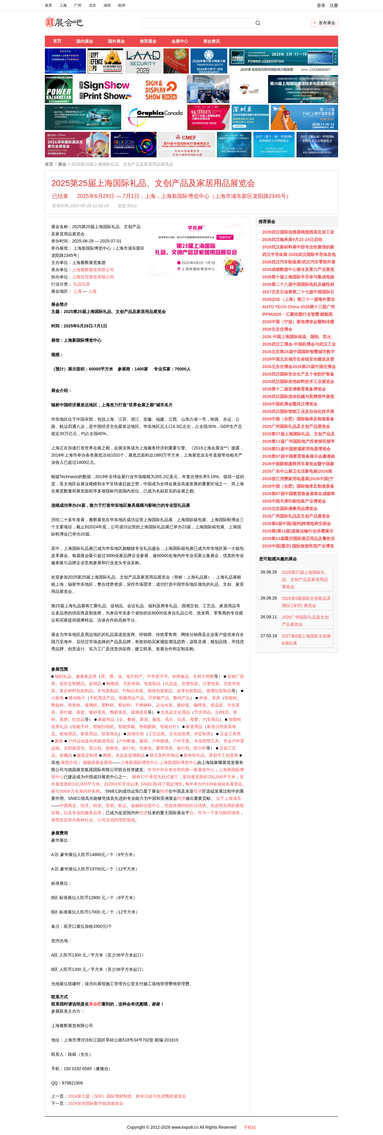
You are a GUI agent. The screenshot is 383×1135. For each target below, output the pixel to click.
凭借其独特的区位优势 (185, 805)
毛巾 (169, 719)
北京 (92, 5)
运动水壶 (164, 705)
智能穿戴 (126, 726)
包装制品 (152, 683)
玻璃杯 (91, 705)
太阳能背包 (74, 748)
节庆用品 (202, 712)
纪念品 (78, 719)
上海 (63, 5)
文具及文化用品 (175, 712)
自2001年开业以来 (121, 784)
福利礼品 (63, 676)
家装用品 (88, 733)
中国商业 (68, 805)
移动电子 (77, 697)
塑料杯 (107, 705)
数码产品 (181, 697)
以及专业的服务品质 (82, 812)
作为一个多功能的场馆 (219, 812)
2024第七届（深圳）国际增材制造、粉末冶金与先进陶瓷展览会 (127, 1096)
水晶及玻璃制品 (130, 755)
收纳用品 (68, 733)
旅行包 (128, 748)
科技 (97, 805)
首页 (48, 5)
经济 (164, 791)
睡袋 (143, 741)
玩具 (181, 719)
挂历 (225, 712)
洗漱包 (145, 748)
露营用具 (164, 748)
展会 (62, 164)
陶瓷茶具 (118, 712)
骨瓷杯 (74, 705)
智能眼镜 (147, 726)
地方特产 (134, 676)
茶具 (216, 697)
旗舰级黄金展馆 (97, 762)
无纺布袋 (131, 683)
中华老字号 (157, 676)
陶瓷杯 (57, 705)
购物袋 (112, 683)
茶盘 (80, 712)
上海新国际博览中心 (139, 762)
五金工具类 (230, 733)
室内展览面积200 (199, 776)
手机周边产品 (102, 697)
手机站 (250, 1127)
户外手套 (181, 741)
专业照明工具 (206, 741)
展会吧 (71, 26)
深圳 (107, 5)
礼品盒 (171, 683)
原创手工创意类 (223, 755)
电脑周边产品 (131, 697)
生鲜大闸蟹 (203, 676)
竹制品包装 (132, 690)
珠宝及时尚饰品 (164, 755)
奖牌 (64, 719)
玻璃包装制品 (218, 690)
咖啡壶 (200, 705)
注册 (334, 5)
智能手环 (80, 726)
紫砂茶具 (97, 712)
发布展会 (327, 22)
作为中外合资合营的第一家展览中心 (181, 769)
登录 (321, 5)
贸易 (110, 805)
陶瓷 (107, 755)
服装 (156, 719)
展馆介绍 (69, 762)
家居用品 (194, 726)
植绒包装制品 (160, 690)
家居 (144, 719)
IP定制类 (202, 733)
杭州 (121, 5)
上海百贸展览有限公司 (93, 276)
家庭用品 (106, 719)
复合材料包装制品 (76, 690)
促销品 (95, 683)
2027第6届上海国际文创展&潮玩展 (306, 640)
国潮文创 (135, 733)
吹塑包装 (190, 683)
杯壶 (203, 697)
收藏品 (66, 755)
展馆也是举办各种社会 (72, 819)
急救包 (112, 748)
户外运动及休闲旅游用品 (91, 741)
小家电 (57, 697)
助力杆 (200, 748)
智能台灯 (168, 726)
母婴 (194, 719)
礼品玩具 (81, 284)
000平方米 (225, 776)
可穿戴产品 (158, 697)
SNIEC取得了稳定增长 (162, 784)
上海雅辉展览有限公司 (93, 269)
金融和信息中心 (145, 805)
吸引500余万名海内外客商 (75, 791)
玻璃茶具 (139, 712)
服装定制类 (87, 755)
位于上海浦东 (228, 798)
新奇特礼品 (194, 755)
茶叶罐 (66, 712)
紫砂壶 (183, 705)
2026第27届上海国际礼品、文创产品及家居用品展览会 (305, 579)
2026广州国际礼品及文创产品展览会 (305, 621)
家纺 (59, 741)
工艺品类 (156, 733)
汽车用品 (211, 719)
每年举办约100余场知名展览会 (213, 784)
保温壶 (216, 705)
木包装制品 (107, 690)
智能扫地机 (103, 726)
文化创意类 (179, 733)
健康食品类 (86, 676)
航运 (122, 805)
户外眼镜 (160, 741)
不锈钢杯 (143, 705)
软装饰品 (109, 733)
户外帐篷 (126, 741)
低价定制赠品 (72, 683)
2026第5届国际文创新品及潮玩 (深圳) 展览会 (306, 602)
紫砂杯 (124, 705)
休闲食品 (180, 676)
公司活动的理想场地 (116, 819)
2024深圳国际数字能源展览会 (95, 1103)
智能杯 (230, 697)
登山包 (95, 748)
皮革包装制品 (189, 690)
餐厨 (131, 719)
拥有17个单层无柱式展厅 (155, 776)
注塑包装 (211, 683)
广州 (77, 5)
